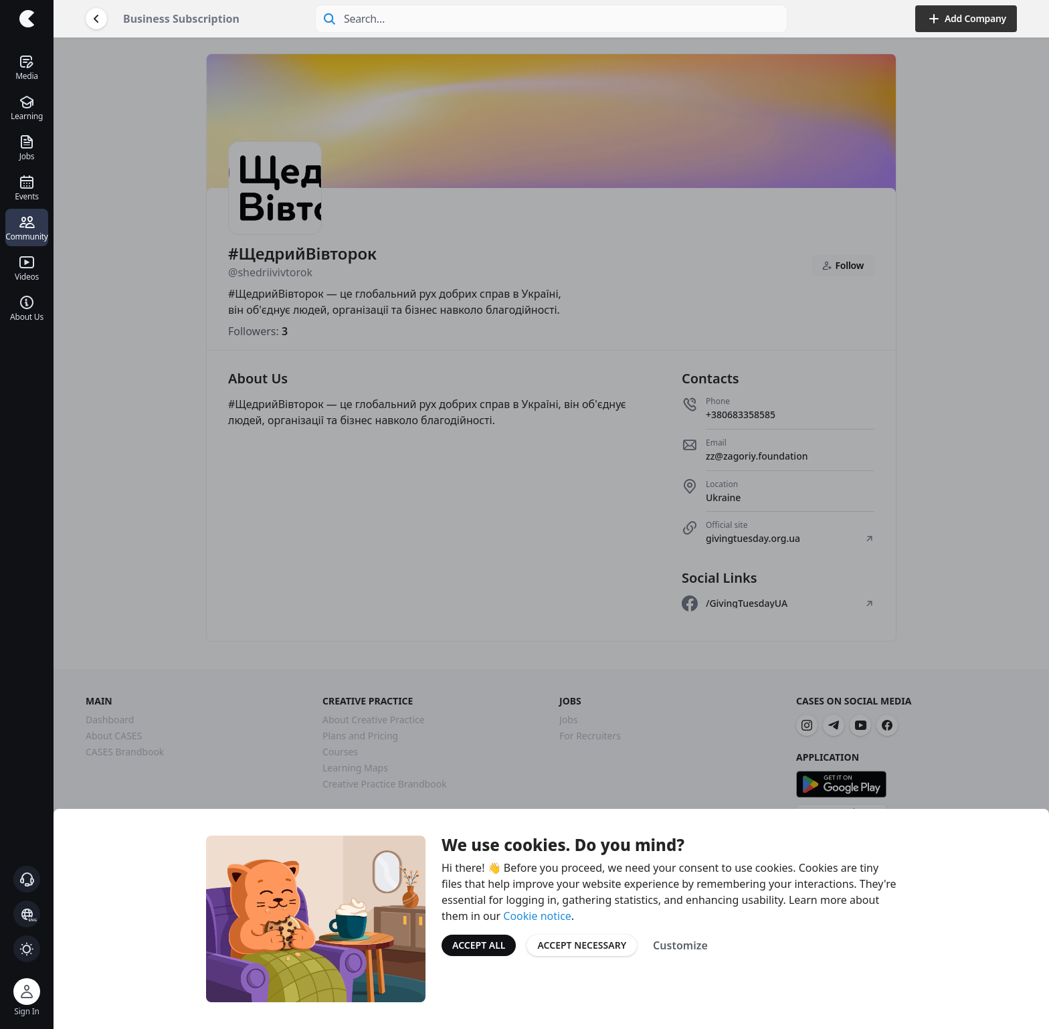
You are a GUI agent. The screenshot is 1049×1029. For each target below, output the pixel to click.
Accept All (478, 945)
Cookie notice (537, 916)
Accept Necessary (581, 945)
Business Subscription (181, 18)
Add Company (966, 19)
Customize (680, 945)
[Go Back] (96, 18)
